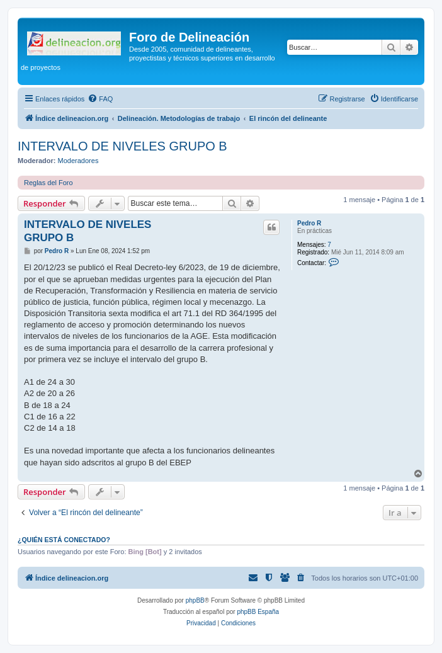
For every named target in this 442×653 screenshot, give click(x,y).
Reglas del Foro (48, 182)
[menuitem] (100, 98)
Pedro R (309, 223)
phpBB (195, 600)
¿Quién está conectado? (64, 539)
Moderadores (78, 160)
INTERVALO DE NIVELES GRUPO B (122, 146)
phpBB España (258, 611)
